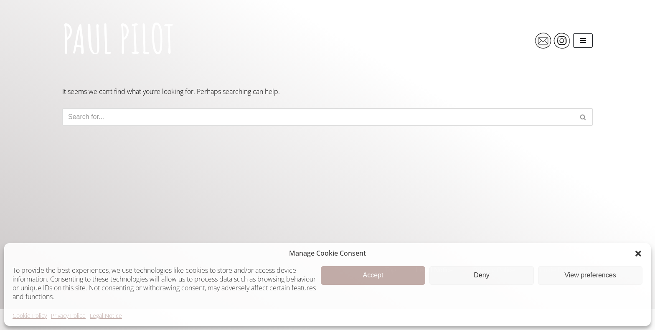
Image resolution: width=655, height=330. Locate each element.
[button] (638, 253)
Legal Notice (106, 316)
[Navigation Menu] (583, 40)
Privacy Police (68, 316)
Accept (373, 275)
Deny (481, 275)
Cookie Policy (30, 316)
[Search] (318, 117)
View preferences (590, 275)
